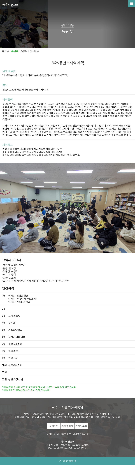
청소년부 (34, 51)
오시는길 (50, 433)
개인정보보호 (64, 433)
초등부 (23, 51)
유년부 (14, 51)
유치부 (5, 51)
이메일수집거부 (81, 433)
